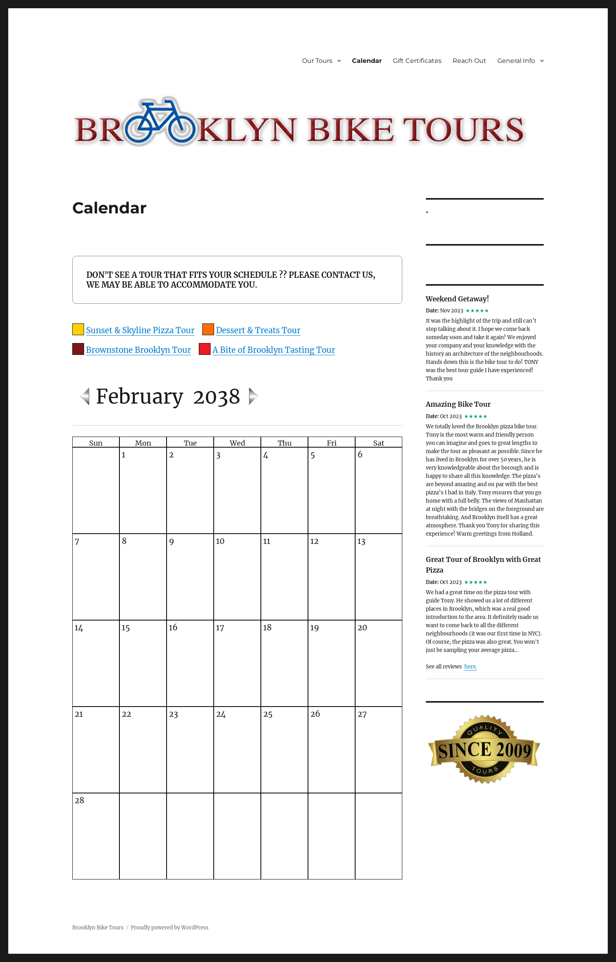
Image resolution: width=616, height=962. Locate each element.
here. (470, 666)
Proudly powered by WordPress (170, 927)
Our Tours (317, 60)
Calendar (367, 60)
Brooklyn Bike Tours (98, 927)
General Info (516, 60)
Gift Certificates (417, 60)
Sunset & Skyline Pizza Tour (140, 330)
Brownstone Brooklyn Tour (138, 350)
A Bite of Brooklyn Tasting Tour (274, 350)
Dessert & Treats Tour (258, 330)
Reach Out (469, 60)
